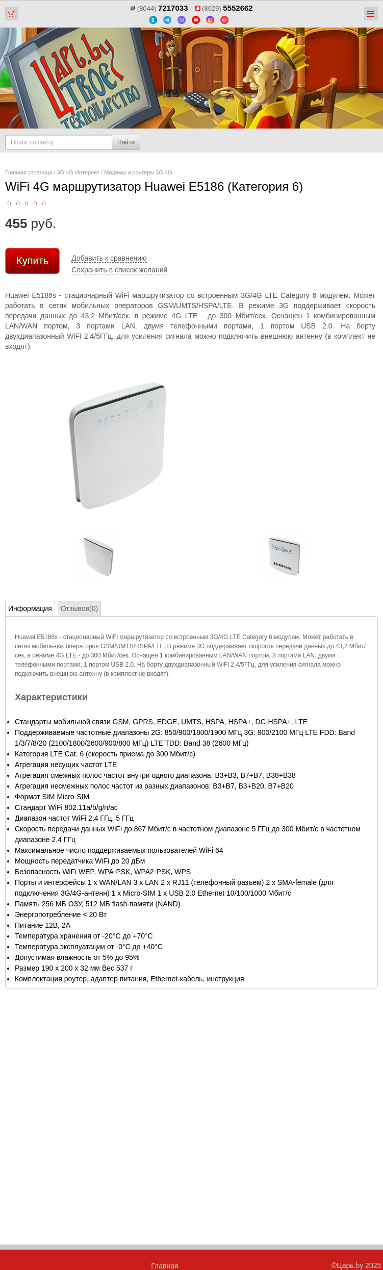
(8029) (224, 8)
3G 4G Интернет (78, 172)
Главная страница (28, 172)
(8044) (159, 8)
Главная (164, 1266)
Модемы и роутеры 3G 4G (138, 172)
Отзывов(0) (79, 608)
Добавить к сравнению (108, 258)
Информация (30, 608)
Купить (32, 260)
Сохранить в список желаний (119, 270)
